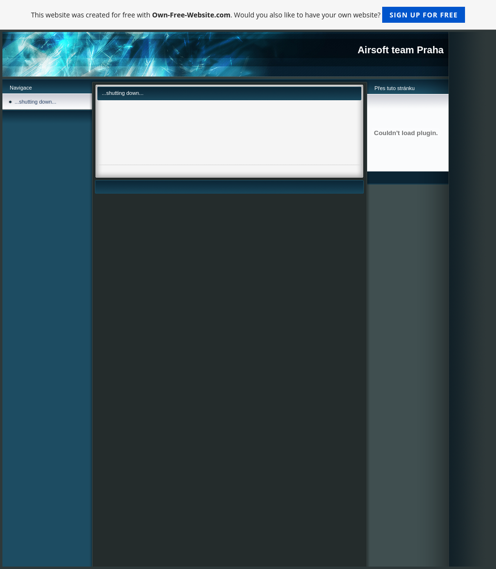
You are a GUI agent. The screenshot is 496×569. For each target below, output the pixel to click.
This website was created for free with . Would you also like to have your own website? (248, 15)
